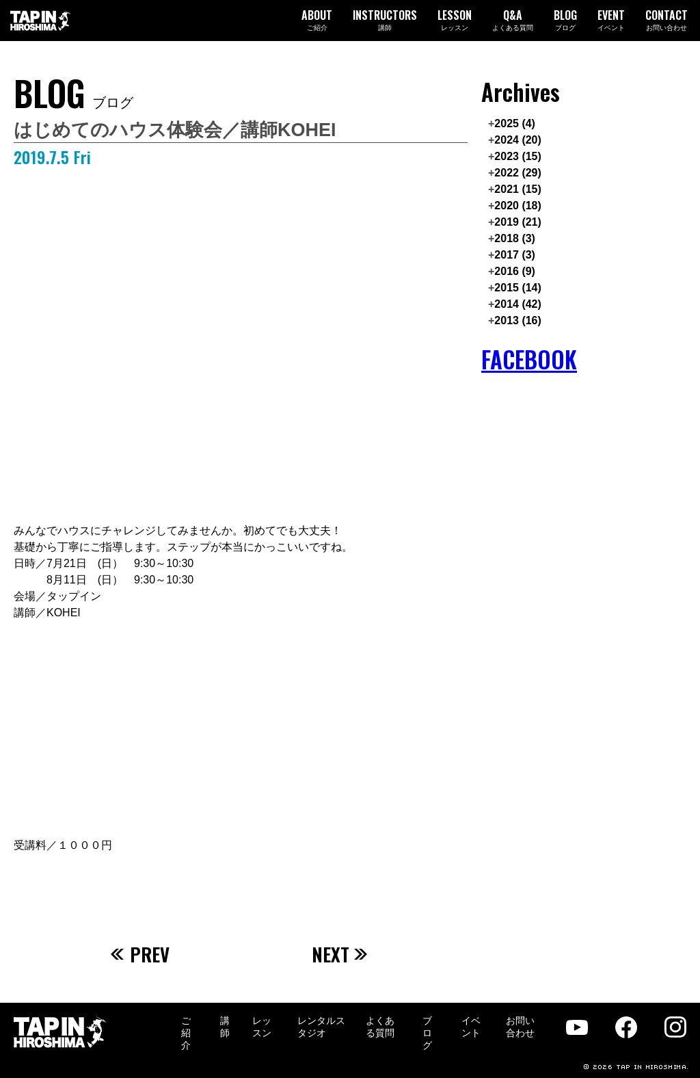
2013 (517, 320)
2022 (517, 173)
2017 (514, 255)
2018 (514, 238)
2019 (517, 222)
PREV (140, 954)
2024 (517, 140)
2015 (517, 287)
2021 (517, 189)
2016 (514, 271)
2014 (517, 304)
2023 (517, 156)
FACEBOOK (529, 359)
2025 (514, 123)
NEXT (340, 954)
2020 (517, 205)
